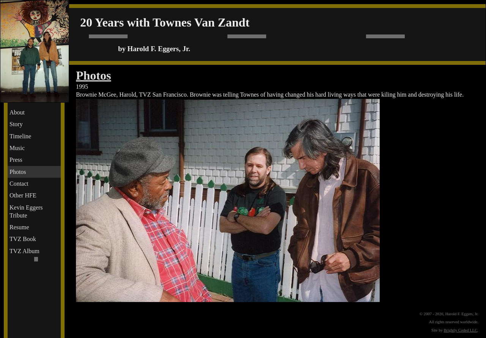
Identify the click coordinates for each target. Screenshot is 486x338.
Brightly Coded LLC (461, 330)
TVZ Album (24, 251)
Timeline (20, 136)
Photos (17, 172)
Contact (18, 183)
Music (17, 148)
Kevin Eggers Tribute (26, 211)
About (17, 112)
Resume (19, 227)
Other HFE (22, 195)
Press (15, 159)
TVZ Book (22, 239)
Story (16, 124)
